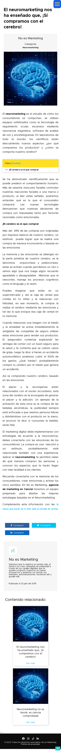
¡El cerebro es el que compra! (22, 170)
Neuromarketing (30, 48)
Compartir (17, 525)
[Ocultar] (16, 163)
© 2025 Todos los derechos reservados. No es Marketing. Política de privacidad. (30, 743)
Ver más (30, 663)
